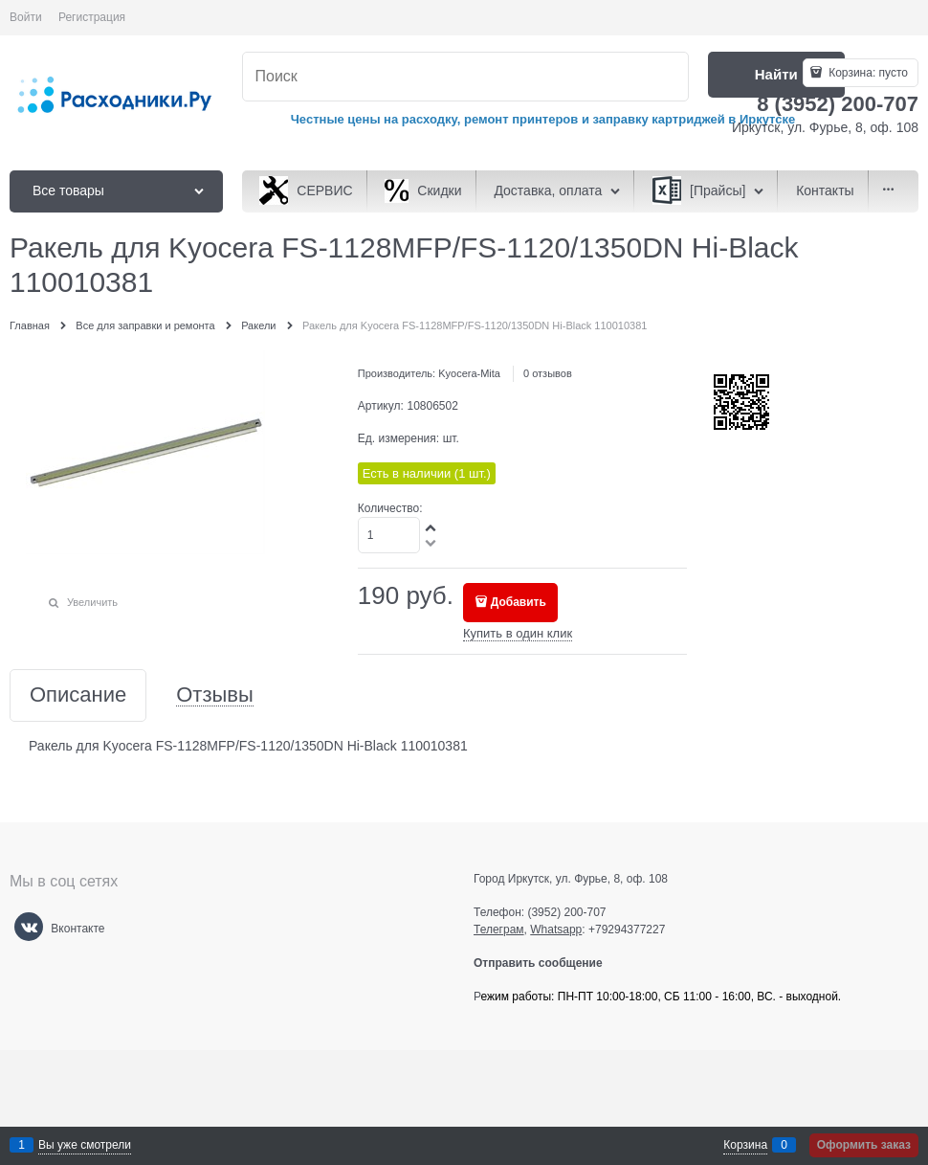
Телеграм (499, 929)
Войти (26, 17)
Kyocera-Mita (469, 373)
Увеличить (92, 602)
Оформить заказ (864, 1145)
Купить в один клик (517, 633)
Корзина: (867, 72)
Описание (78, 695)
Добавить (518, 602)
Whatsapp (556, 929)
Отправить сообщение (546, 963)
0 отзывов (547, 373)
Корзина (745, 1145)
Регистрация (91, 17)
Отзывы (215, 695)
